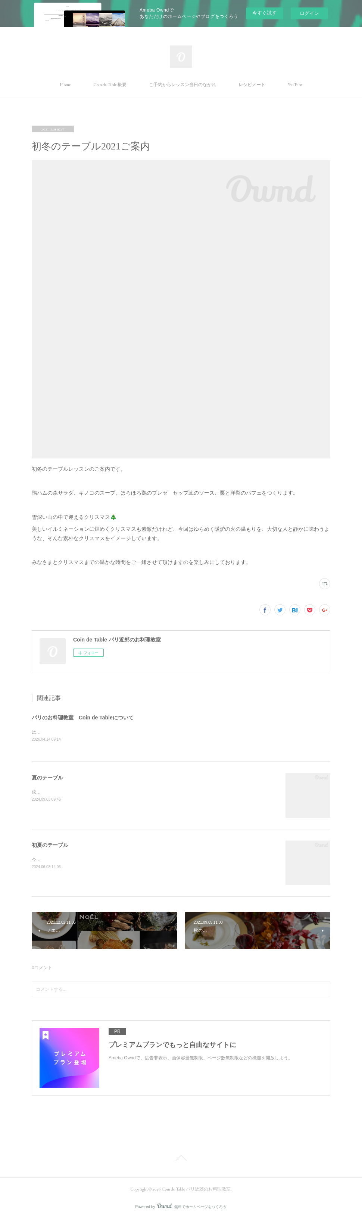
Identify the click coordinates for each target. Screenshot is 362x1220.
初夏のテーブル (50, 846)
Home (65, 85)
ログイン (309, 13)
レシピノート (251, 85)
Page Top (181, 1160)
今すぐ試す (264, 13)
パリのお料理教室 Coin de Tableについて (83, 718)
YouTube (295, 85)
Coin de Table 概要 (110, 85)
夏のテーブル (47, 778)
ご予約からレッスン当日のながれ (182, 85)
